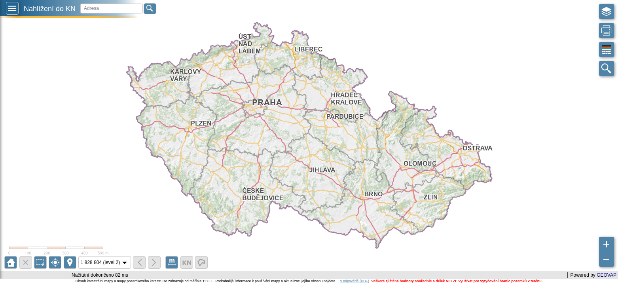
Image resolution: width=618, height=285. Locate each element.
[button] (12, 8)
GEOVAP (606, 275)
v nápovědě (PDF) (354, 281)
